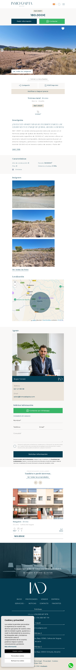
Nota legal (38, 661)
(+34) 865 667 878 (41, 614)
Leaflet (34, 320)
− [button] (15, 285)
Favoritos (56, 603)
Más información (11, 647)
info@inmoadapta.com (38, 628)
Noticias (32, 603)
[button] (24, 85)
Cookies (55, 661)
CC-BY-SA (60, 320)
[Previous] (36, 482)
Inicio (19, 599)
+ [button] (15, 282)
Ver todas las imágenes (22, 71)
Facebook (38, 572)
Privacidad (47, 661)
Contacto (44, 603)
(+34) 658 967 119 (42, 618)
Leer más (16, 149)
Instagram (28, 572)
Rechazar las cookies (17, 661)
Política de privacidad (31, 446)
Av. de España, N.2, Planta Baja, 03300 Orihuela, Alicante (38, 652)
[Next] (40, 482)
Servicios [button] (19, 603)
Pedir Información (24, 21)
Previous (2, 50)
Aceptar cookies (18, 651)
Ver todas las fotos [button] (20, 270)
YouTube (48, 572)
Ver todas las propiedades (38, 477)
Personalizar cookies (17, 656)
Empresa (55, 599)
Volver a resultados (38, 79)
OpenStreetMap (47, 320)
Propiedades (31, 599)
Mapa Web (38, 663)
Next (74, 50)
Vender (44, 599)
